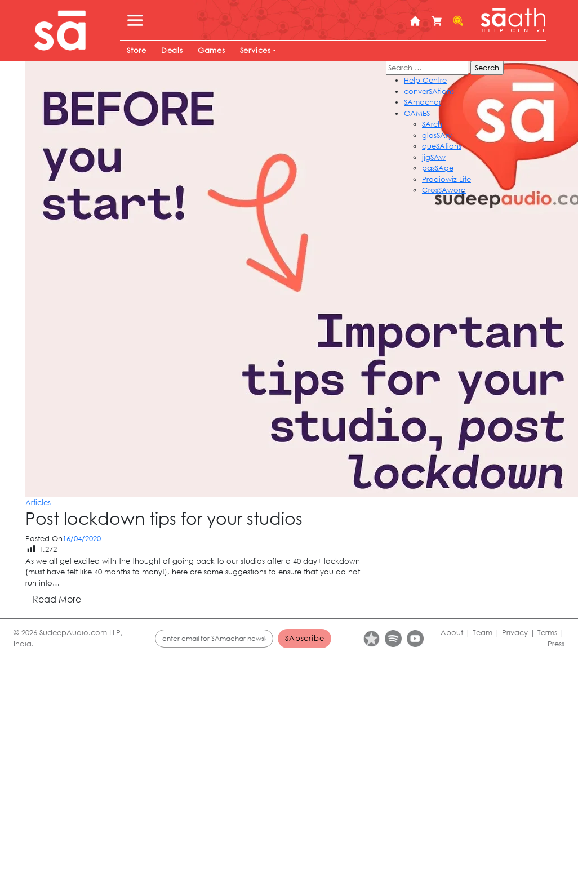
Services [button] (255, 50)
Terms (547, 632)
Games (211, 50)
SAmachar (422, 102)
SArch (432, 124)
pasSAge (437, 168)
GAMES (417, 113)
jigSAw (434, 157)
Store (136, 50)
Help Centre (425, 80)
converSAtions (429, 91)
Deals (172, 50)
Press (556, 644)
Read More (57, 599)
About (452, 632)
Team (482, 632)
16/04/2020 (82, 538)
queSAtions (441, 146)
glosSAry (437, 135)
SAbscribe (304, 638)
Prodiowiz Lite (446, 179)
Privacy (515, 632)
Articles (38, 502)
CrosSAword (444, 190)
